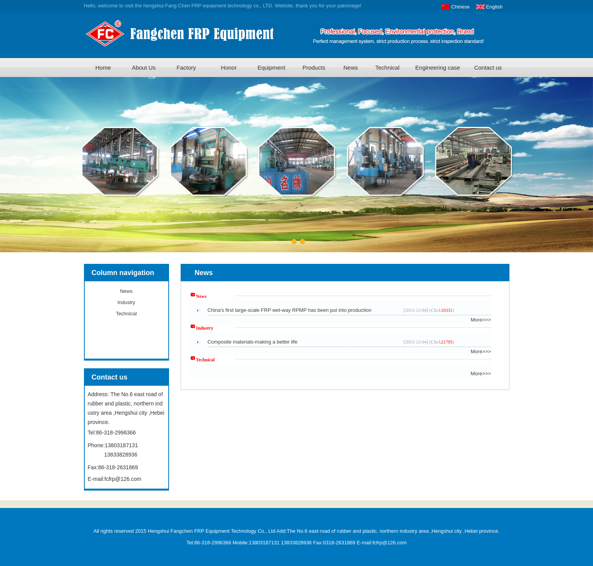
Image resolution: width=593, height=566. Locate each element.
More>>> (481, 320)
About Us (144, 67)
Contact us (488, 67)
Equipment (271, 67)
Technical (387, 67)
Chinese (460, 7)
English (494, 7)
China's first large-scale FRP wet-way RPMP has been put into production (289, 310)
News (350, 67)
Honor (229, 67)
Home (103, 67)
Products (313, 67)
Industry (126, 302)
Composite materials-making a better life (252, 342)
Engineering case (437, 67)
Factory (186, 67)
